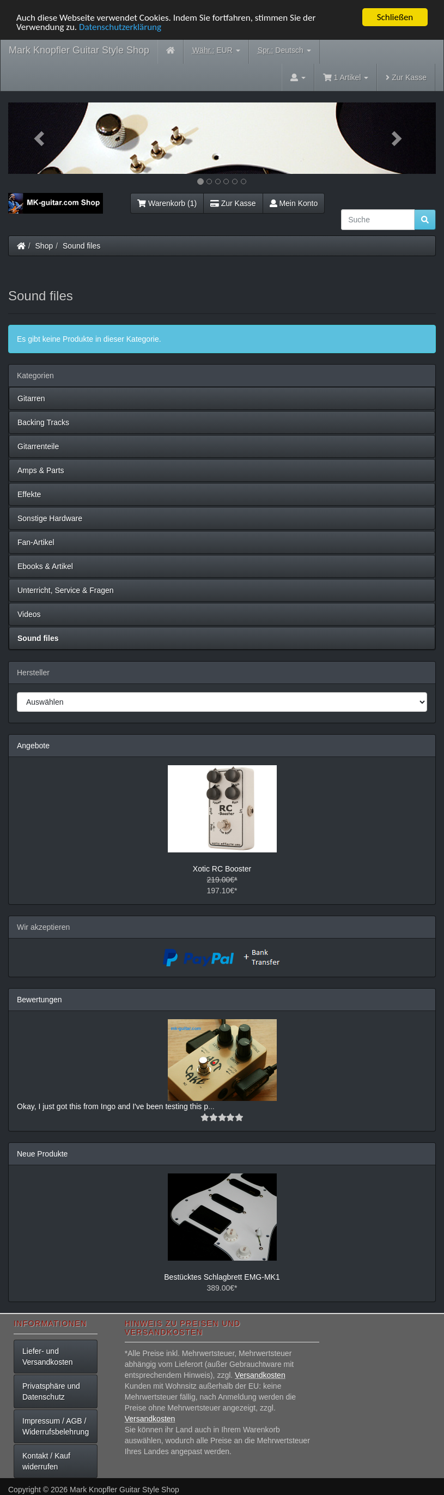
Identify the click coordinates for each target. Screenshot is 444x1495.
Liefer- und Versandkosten (47, 1356)
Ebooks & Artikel (45, 566)
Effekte (29, 494)
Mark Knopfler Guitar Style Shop (79, 50)
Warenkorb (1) (167, 203)
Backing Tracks (43, 422)
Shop (44, 245)
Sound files (81, 245)
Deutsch (284, 50)
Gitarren (31, 398)
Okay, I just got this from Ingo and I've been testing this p (112, 1106)
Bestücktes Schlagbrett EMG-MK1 (221, 1277)
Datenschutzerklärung (120, 27)
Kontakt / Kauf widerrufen (46, 1461)
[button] (40, 138)
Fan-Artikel (35, 542)
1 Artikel (345, 77)
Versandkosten (260, 1375)
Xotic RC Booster (222, 868)
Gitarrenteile (38, 446)
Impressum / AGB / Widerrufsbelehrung (55, 1426)
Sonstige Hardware (49, 518)
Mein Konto (294, 203)
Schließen (395, 17)
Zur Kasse (406, 77)
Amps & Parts (40, 470)
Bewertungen (39, 999)
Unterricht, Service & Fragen (65, 590)
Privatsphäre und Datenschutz (51, 1391)
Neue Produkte (42, 1153)
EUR (216, 50)
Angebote (33, 745)
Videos (29, 614)
